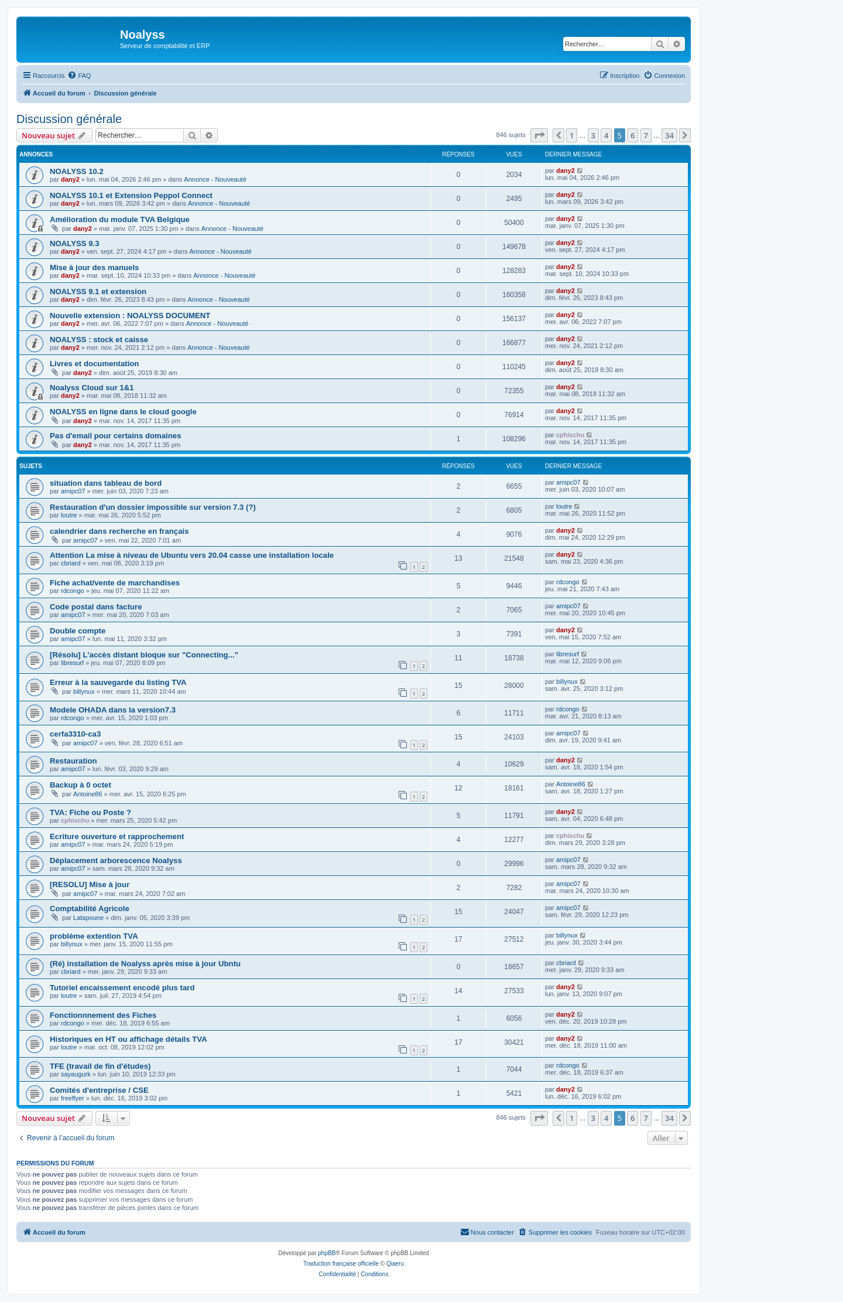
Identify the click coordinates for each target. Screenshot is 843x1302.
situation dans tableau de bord (106, 483)
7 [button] (646, 135)
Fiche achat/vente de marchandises (115, 582)
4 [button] (606, 135)
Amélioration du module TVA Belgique (120, 219)
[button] (539, 135)
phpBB (326, 1253)
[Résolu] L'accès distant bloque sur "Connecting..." (144, 654)
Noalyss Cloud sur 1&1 (92, 387)
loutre (69, 515)
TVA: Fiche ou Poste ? (90, 812)
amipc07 (73, 491)
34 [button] (669, 135)
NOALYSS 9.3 (75, 243)
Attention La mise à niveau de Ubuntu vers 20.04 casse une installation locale (192, 555)
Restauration (73, 760)
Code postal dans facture (96, 606)
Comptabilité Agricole (89, 908)
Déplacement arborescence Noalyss (116, 860)
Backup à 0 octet (80, 784)
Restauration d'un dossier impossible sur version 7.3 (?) (153, 507)
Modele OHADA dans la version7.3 (113, 709)
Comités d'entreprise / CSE (99, 1090)
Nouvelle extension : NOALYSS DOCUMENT (130, 315)
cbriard (71, 563)
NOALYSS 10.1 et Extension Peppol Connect (131, 195)
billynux (84, 691)
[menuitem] (79, 76)
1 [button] (572, 135)
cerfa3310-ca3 (75, 734)
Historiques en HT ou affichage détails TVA (128, 1039)
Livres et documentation (94, 363)
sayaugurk (76, 1074)
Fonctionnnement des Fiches (103, 1015)
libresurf (72, 662)
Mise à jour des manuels (94, 267)
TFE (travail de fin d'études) (100, 1066)
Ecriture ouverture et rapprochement (117, 836)
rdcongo (72, 590)
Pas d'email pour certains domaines (115, 435)
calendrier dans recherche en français (119, 531)
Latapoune (88, 917)
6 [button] (632, 135)
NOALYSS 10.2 (77, 171)
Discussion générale (69, 119)
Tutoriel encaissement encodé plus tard (122, 987)
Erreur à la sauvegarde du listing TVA (118, 682)
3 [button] (593, 135)
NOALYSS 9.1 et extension (98, 291)
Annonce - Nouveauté (215, 179)
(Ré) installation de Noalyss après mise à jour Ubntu (145, 963)
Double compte (77, 630)
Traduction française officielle (341, 1263)
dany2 (70, 179)
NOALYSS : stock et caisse (99, 339)
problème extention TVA (94, 936)
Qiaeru (395, 1263)
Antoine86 (87, 793)
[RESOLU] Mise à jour (89, 884)
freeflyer (72, 1098)
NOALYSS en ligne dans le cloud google (123, 411)
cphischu (570, 434)
